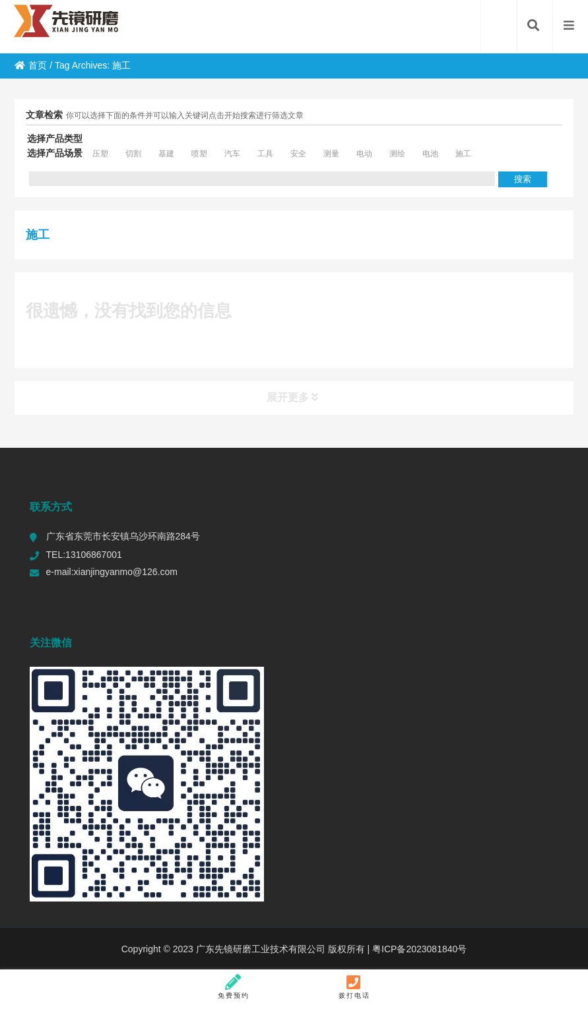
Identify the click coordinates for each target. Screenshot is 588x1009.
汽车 (232, 153)
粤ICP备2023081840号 (418, 949)
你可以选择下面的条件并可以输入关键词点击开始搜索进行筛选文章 (185, 115)
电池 (430, 153)
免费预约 (233, 986)
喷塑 (199, 153)
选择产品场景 (54, 153)
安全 (298, 153)
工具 (265, 153)
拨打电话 (354, 986)
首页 (31, 65)
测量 (331, 153)
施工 (463, 153)
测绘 (397, 153)
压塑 (100, 153)
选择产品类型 (54, 138)
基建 (166, 153)
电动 (364, 153)
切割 (133, 153)
